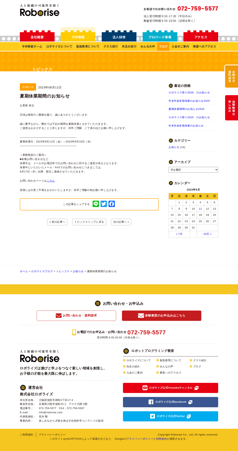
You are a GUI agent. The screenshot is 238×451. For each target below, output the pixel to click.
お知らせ (174, 147)
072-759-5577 (197, 9)
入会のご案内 (180, 46)
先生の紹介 (129, 46)
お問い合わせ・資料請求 (76, 316)
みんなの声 (147, 46)
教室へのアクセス (204, 46)
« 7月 (179, 233)
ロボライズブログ (42, 271)
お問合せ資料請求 (232, 76)
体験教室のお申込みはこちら (161, 316)
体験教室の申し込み (232, 107)
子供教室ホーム (32, 46)
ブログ (163, 46)
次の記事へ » (121, 221)
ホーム (24, 271)
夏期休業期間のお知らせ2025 (186, 108)
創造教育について (88, 46)
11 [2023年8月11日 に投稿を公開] (200, 208)
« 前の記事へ (57, 221)
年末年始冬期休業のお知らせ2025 (189, 100)
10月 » (207, 233)
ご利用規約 (26, 434)
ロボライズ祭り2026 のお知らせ (189, 92)
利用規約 (161, 438)
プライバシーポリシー (52, 434)
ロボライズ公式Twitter (171, 416)
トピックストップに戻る (89, 221)
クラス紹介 (111, 46)
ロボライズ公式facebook (170, 401)
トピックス (63, 271)
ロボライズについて (59, 46)
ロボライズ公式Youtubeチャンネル (170, 387)
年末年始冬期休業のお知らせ (186, 125)
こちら (51, 180)
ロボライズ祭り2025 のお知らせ (189, 117)
